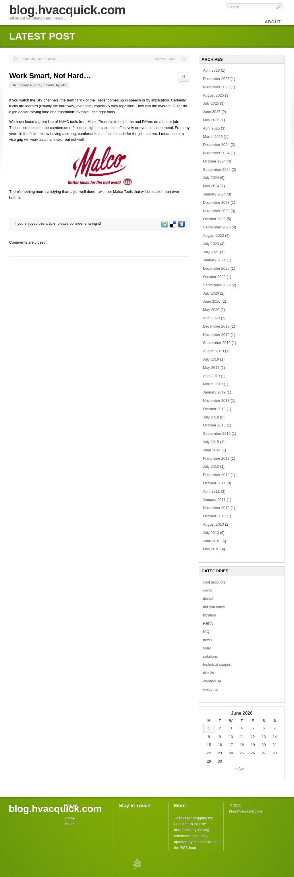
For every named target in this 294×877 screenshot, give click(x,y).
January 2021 (214, 260)
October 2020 (214, 277)
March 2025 (213, 136)
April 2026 (211, 70)
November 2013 (216, 458)
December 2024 (216, 144)
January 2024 (214, 194)
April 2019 (211, 376)
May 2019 (211, 367)
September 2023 (217, 227)
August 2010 (213, 524)
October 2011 (214, 483)
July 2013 (211, 466)
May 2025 (211, 120)
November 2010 (216, 508)
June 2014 (211, 450)
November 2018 (216, 400)
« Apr (239, 768)
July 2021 (211, 252)
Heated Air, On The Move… (39, 59)
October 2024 (214, 161)
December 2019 (216, 326)
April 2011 (211, 491)
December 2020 (216, 268)
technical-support (217, 664)
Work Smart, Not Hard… (50, 75)
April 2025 (211, 128)
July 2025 (211, 103)
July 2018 (211, 417)
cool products (214, 582)
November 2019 (216, 334)
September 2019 (217, 342)
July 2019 (211, 359)
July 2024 (211, 177)
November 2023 (216, 211)
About (70, 824)
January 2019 (214, 392)
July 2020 (211, 293)
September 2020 (217, 285)
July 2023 (211, 244)
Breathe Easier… (167, 59)
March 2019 (213, 384)
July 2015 (211, 442)
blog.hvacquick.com (67, 10)
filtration (209, 615)
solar (207, 648)
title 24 (208, 673)
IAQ (206, 631)
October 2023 (214, 219)
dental (208, 598)
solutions (210, 656)
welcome (210, 689)
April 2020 (211, 318)
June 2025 (211, 111)
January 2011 (214, 500)
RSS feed (188, 847)
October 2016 (214, 425)
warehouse (212, 681)
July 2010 (211, 532)
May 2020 (211, 310)
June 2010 (211, 541)
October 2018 (214, 409)
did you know (214, 607)
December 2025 (216, 79)
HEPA (208, 623)
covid (207, 590)
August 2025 (213, 95)
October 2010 (214, 516)
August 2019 (213, 351)
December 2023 (216, 202)
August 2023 (213, 235)
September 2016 (217, 433)
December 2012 (216, 475)
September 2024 (217, 169)
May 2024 (211, 186)
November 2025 (216, 87)
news (50, 85)
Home (70, 818)
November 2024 (216, 153)
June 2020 (211, 301)
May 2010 (211, 549)
